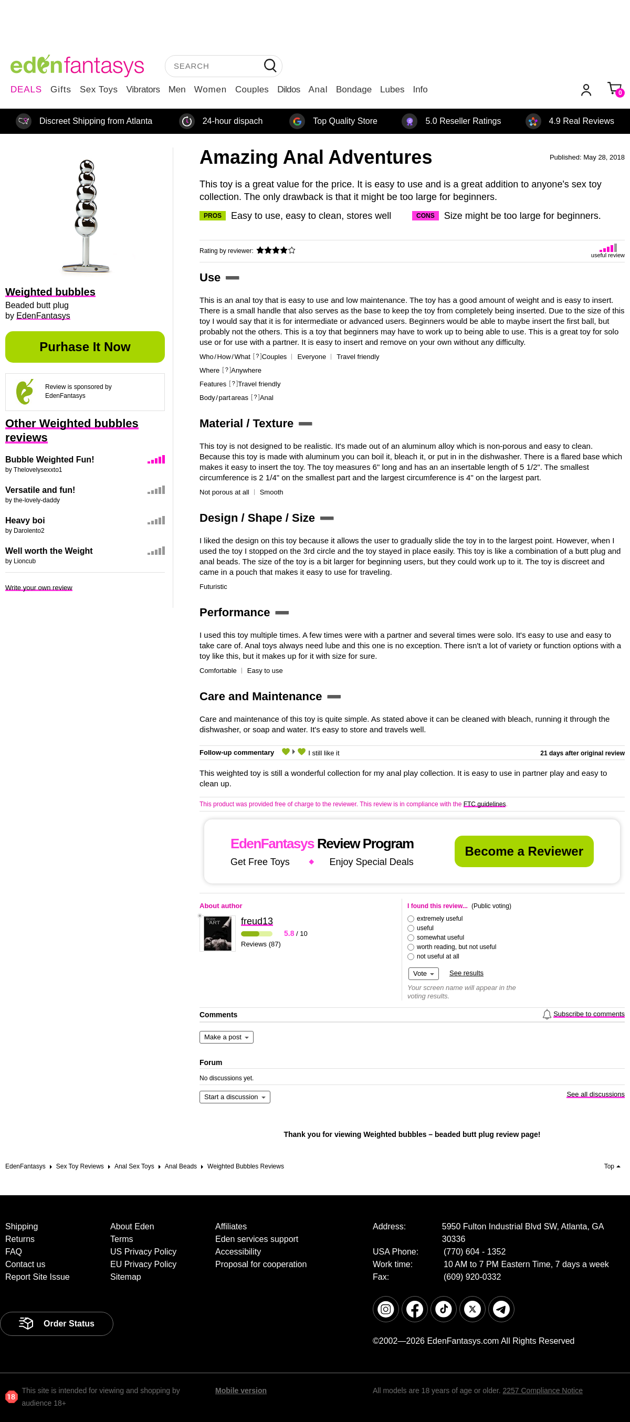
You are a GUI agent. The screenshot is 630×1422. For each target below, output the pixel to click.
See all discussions (595, 1094)
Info (420, 89)
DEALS (26, 89)
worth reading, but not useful (456, 947)
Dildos (288, 89)
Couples (252, 89)
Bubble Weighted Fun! (49, 459)
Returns (20, 1239)
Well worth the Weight (49, 550)
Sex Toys (99, 89)
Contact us (25, 1264)
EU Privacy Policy (143, 1264)
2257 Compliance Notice (542, 1390)
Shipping (21, 1226)
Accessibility (238, 1251)
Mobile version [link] (241, 1390)
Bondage (354, 89)
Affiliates (231, 1226)
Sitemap (125, 1276)
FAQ (13, 1251)
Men (177, 89)
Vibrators (143, 89)
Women (210, 89)
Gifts (60, 89)
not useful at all (438, 956)
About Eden (132, 1226)
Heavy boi (25, 520)
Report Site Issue (37, 1276)
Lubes (392, 89)
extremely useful (440, 918)
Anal (318, 89)
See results (466, 973)
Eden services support (256, 1239)
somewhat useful (440, 937)
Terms (121, 1239)
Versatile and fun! (40, 490)
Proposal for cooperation (261, 1264)
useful (425, 928)
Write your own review (38, 588)
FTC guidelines (485, 804)
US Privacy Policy (143, 1251)
